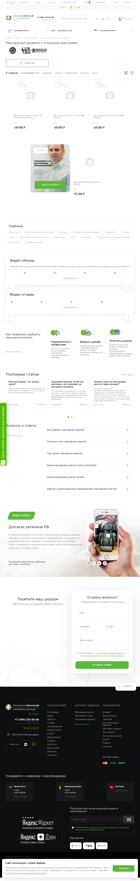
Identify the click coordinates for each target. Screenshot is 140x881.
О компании (22, 2)
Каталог (38, 2)
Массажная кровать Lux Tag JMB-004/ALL (108, 117)
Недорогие (110, 232)
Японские (86, 237)
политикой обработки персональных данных (103, 659)
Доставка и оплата (70, 2)
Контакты (52, 748)
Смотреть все (70, 278)
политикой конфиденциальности (110, 656)
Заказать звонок (48, 19)
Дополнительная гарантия (111, 727)
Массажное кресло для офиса (34, 237)
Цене (94, 73)
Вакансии (51, 755)
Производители (54, 730)
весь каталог (81, 728)
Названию (47, 73)
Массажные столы (84, 719)
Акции (86, 2)
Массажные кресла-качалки (86, 232)
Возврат (107, 715)
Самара (12, 2)
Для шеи (63, 232)
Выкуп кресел (109, 719)
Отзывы (128, 2)
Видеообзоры (100, 2)
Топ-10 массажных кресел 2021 (38, 232)
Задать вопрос (50, 185)
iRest (73, 237)
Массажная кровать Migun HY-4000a (87, 183)
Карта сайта (53, 751)
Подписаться (20, 800)
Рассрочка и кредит (112, 739)
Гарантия (107, 723)
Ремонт (106, 743)
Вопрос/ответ (54, 733)
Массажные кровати (85, 723)
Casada (125, 232)
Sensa (11, 237)
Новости (51, 723)
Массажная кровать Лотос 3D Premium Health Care (28, 117)
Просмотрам (71, 73)
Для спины (60, 237)
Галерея (51, 744)
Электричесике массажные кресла (113, 237)
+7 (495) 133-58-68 (45, 17)
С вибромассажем (33, 242)
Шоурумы (107, 750)
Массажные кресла (84, 715)
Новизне (59, 73)
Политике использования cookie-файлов (26, 873)
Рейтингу (84, 73)
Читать (40, 404)
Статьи (115, 2)
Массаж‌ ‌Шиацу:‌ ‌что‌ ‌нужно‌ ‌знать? (23, 383)
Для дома (13, 232)
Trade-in (107, 746)
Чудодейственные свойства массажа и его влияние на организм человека (67, 384)
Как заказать (109, 736)
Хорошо (123, 868)
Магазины (52, 2)
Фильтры (27, 63)
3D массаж (14, 242)
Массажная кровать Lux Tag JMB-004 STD (69, 117)
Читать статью (13, 352)
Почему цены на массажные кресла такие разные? (110, 383)
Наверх (127, 690)
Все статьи (126, 375)
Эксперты (52, 758)
